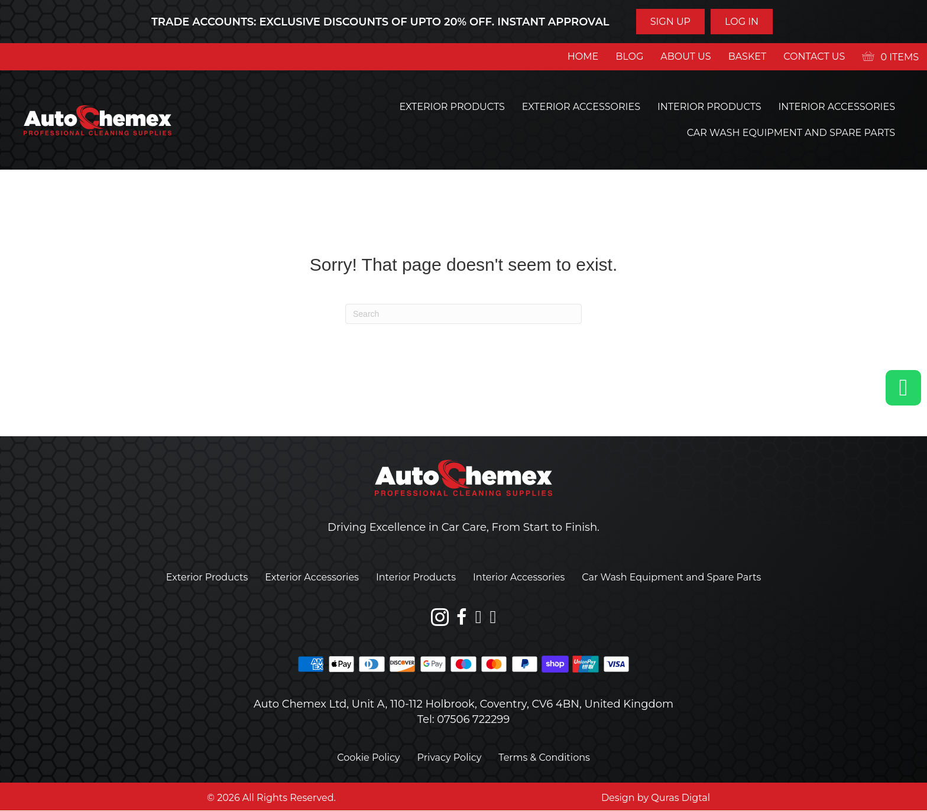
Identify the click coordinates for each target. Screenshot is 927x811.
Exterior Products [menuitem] (452, 106)
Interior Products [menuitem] (709, 106)
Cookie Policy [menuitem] (368, 757)
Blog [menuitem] (629, 56)
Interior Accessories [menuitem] (836, 106)
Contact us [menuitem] (814, 56)
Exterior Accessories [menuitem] (581, 106)
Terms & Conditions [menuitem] (543, 757)
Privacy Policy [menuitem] (449, 757)
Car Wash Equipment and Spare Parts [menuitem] (791, 132)
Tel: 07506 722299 (463, 719)
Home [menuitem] (583, 56)
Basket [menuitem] (747, 56)
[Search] (463, 314)
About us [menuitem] (685, 56)
